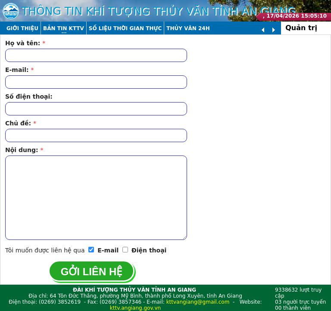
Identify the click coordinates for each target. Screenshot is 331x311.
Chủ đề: (20, 123)
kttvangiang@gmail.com (198, 302)
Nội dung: (24, 149)
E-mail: (19, 69)
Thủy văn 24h (187, 28)
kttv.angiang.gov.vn (135, 308)
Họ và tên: (25, 43)
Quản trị (301, 28)
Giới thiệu (22, 28)
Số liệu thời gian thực (125, 28)
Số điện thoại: (29, 96)
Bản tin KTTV (63, 28)
